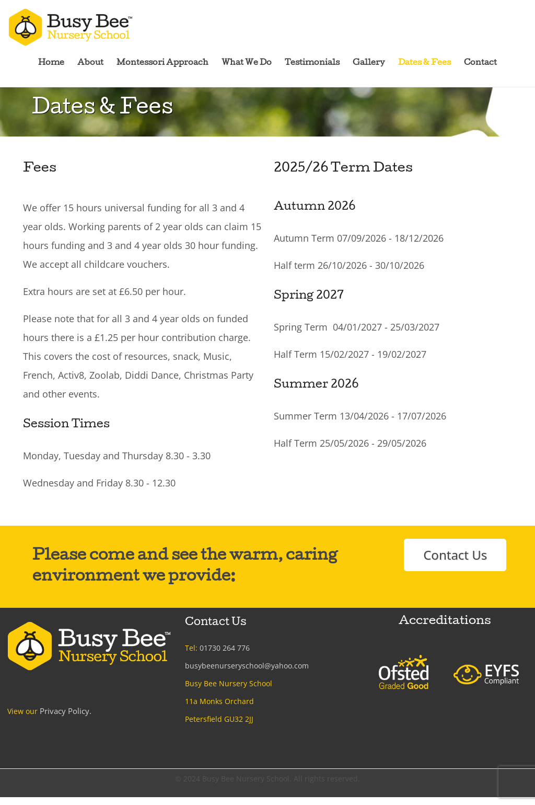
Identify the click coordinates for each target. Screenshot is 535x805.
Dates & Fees (424, 63)
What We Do (247, 63)
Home (51, 63)
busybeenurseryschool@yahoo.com (247, 666)
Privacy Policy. (64, 711)
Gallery (369, 63)
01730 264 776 (225, 648)
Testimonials (312, 63)
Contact (480, 63)
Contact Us (455, 554)
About (90, 63)
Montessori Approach (162, 63)
